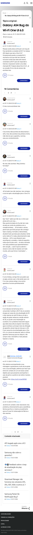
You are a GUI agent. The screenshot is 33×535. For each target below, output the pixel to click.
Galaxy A (18, 46)
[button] (27, 42)
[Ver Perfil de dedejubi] (9, 269)
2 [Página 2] (11, 93)
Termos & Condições (8, 517)
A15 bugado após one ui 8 (14, 443)
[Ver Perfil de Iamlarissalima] (11, 98)
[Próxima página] (14, 93)
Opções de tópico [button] (27, 17)
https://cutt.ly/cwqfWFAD (19, 379)
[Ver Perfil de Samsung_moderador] (16, 356)
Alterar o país (6, 527)
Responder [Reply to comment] (24, 116)
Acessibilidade (6, 514)
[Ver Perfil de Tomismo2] (10, 123)
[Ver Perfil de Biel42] (9, 155)
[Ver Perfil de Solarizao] (9, 41)
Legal (3, 524)
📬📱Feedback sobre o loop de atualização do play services (15, 467)
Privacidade (5, 520)
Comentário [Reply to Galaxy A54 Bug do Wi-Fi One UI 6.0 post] (23, 80)
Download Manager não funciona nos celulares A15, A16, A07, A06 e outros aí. (15, 482)
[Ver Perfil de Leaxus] (9, 210)
